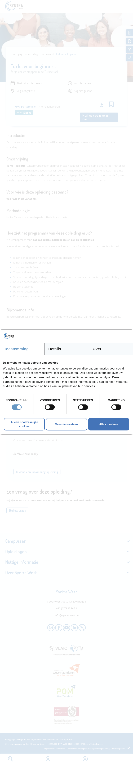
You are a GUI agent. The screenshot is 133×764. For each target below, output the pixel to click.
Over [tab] (97, 349)
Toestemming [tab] (16, 349)
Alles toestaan (108, 424)
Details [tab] (54, 349)
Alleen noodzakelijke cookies (24, 424)
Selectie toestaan (66, 424)
